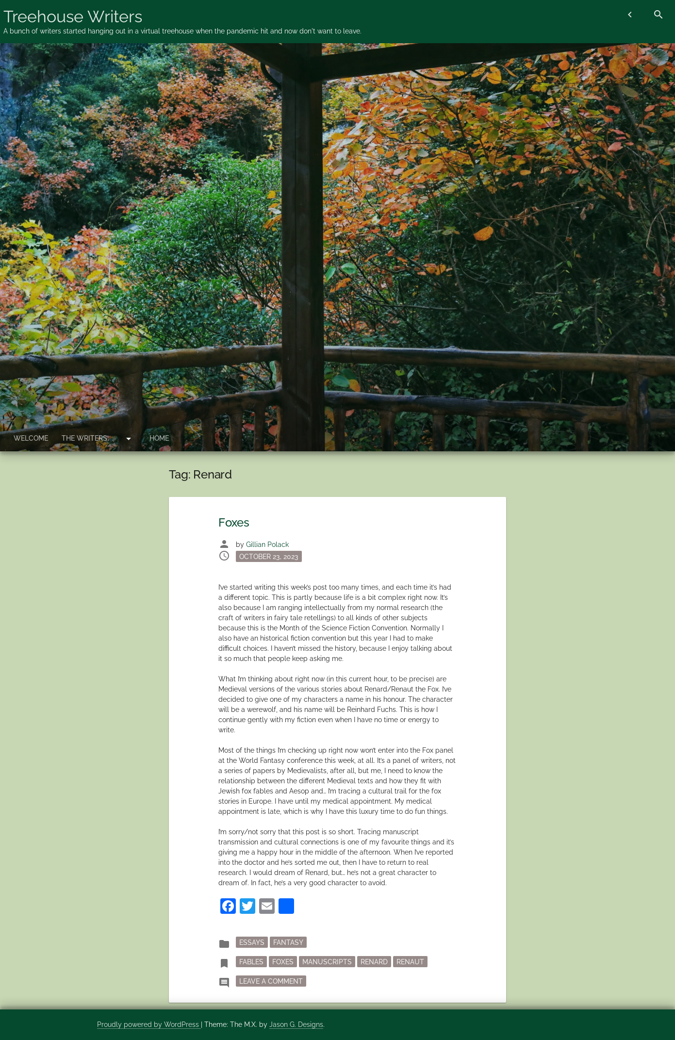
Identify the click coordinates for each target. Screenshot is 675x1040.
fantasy (288, 942)
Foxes (233, 522)
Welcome (31, 438)
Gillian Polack (267, 544)
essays (251, 942)
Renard (374, 961)
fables (251, 961)
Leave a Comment (272, 980)
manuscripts (327, 961)
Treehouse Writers (72, 16)
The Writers (84, 438)
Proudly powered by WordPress (149, 1024)
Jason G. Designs (296, 1024)
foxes (283, 961)
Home (159, 438)
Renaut (410, 961)
